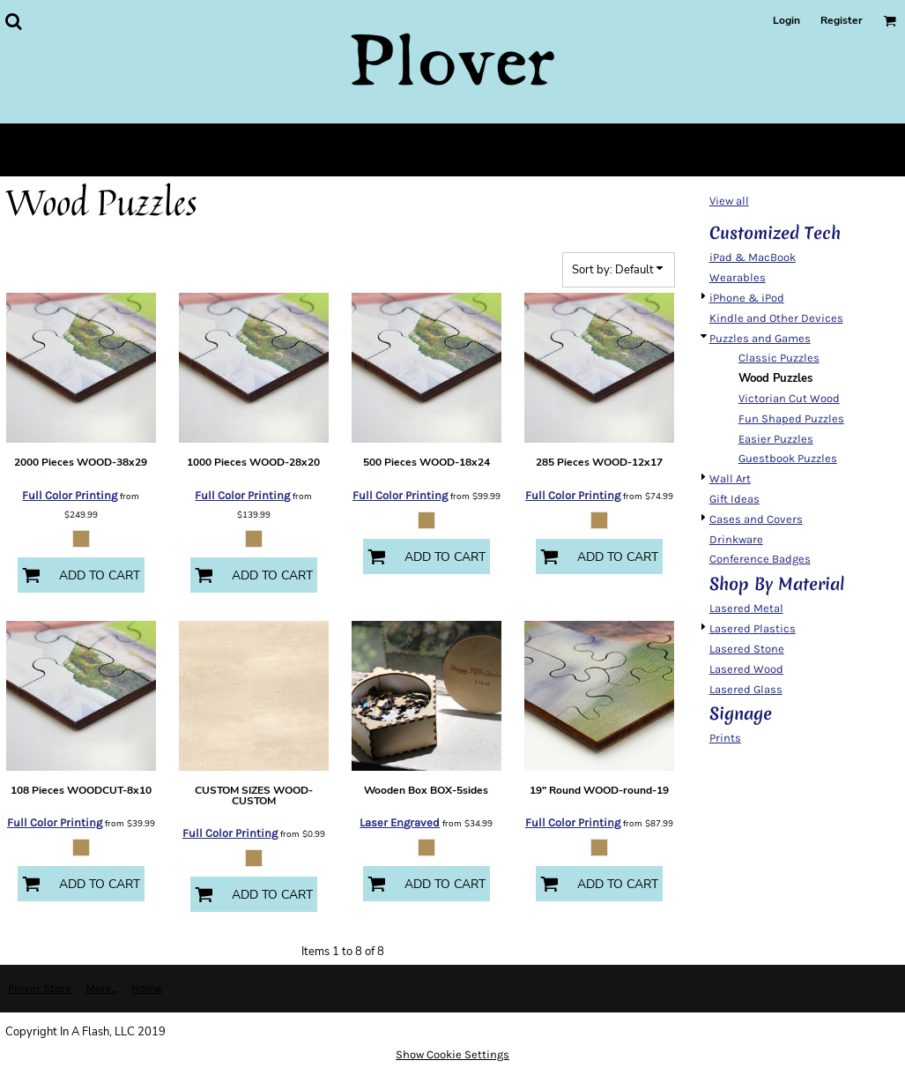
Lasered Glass (746, 689)
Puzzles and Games (760, 338)
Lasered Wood (746, 669)
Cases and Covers (756, 519)
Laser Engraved (400, 822)
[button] (13, 21)
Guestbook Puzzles (787, 458)
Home (146, 988)
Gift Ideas (734, 498)
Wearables (737, 277)
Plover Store (39, 988)
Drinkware (736, 539)
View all (729, 200)
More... (101, 988)
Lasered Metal (746, 608)
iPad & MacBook (752, 257)
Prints (725, 737)
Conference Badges (760, 558)
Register (841, 20)
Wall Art (730, 478)
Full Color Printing (69, 495)
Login (786, 20)
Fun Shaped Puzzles (791, 418)
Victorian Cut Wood (789, 398)
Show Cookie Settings (452, 1054)
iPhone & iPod (746, 297)
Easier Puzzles (775, 438)
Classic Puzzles (779, 357)
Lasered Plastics (752, 628)
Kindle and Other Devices (776, 318)
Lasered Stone (746, 648)
